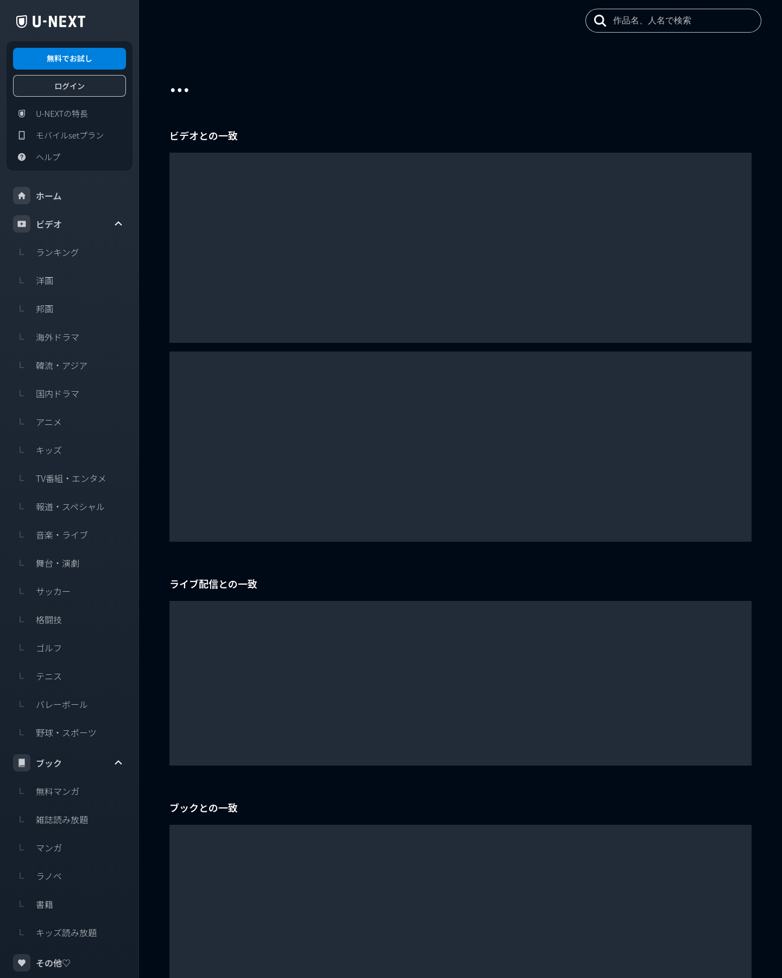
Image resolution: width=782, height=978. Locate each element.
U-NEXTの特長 (50, 113)
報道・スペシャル (59, 506)
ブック (68, 763)
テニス (37, 676)
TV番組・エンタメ (59, 478)
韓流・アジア (50, 365)
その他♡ (42, 962)
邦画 (33, 308)
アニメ (37, 421)
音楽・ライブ (50, 534)
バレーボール (50, 704)
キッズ (37, 450)
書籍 (33, 904)
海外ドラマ (46, 337)
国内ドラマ (46, 393)
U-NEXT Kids (743, 944)
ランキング (46, 252)
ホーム (37, 195)
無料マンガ (46, 791)
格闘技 (37, 619)
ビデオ (68, 224)
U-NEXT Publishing (691, 944)
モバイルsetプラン (58, 135)
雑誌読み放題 (50, 819)
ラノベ (37, 876)
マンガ (37, 847)
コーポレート (738, 928)
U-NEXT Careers (690, 928)
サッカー (42, 591)
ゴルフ (37, 647)
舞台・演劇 (46, 563)
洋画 (33, 280)
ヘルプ (36, 157)
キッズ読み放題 (55, 932)
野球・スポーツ (55, 732)
